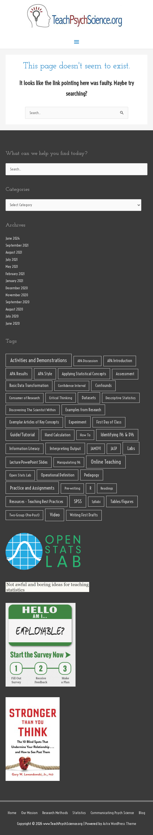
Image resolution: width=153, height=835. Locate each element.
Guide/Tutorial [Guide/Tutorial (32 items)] (22, 434)
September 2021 (17, 245)
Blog (142, 812)
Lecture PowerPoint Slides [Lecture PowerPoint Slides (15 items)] (29, 462)
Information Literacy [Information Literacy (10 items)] (24, 448)
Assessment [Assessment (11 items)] (125, 373)
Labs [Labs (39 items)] (131, 448)
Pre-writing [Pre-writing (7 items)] (72, 488)
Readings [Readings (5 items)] (107, 488)
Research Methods (55, 812)
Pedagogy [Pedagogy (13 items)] (91, 475)
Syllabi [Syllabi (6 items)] (96, 501)
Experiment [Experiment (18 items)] (77, 422)
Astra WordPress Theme (119, 823)
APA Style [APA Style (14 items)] (45, 373)
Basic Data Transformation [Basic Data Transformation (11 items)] (28, 385)
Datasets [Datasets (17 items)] (89, 397)
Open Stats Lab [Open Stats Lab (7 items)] (20, 475)
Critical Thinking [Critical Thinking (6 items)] (60, 398)
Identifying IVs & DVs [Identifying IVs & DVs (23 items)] (117, 434)
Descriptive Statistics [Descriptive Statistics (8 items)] (121, 397)
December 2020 (17, 288)
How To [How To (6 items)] (85, 435)
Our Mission (29, 812)
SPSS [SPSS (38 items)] (78, 501)
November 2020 (17, 295)
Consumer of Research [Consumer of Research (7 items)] (24, 398)
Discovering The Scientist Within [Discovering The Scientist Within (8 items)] (32, 409)
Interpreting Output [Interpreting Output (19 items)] (65, 448)
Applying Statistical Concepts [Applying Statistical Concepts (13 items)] (84, 373)
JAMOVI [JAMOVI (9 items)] (96, 448)
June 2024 (13, 238)
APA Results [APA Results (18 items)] (19, 373)
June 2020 (13, 323)
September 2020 (18, 302)
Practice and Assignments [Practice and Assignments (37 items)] (32, 488)
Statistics (79, 812)
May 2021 (12, 266)
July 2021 (12, 259)
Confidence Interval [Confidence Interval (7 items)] (72, 385)
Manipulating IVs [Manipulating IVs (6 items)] (69, 462)
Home (12, 812)
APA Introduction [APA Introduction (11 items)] (119, 360)
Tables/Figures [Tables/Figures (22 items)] (121, 501)
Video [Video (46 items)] (55, 515)
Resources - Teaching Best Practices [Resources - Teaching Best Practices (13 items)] (36, 501)
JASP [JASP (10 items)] (114, 448)
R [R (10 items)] (90, 488)
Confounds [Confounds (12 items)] (103, 385)
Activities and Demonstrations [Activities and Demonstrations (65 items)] (38, 360)
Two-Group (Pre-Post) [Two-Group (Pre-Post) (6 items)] (24, 515)
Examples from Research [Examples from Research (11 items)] (83, 409)
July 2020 (12, 316)
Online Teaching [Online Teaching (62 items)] (106, 462)
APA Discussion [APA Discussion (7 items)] (87, 360)
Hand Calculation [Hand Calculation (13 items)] (58, 434)
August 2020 (14, 309)
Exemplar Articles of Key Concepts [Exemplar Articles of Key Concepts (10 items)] (34, 422)
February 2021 (15, 273)
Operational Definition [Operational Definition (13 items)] (57, 475)
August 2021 (14, 252)
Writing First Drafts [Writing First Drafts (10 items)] (84, 515)
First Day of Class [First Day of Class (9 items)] (109, 422)
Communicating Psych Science (112, 812)
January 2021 (14, 280)
